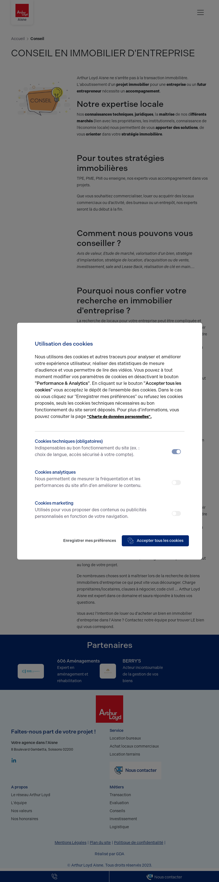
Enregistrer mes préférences (89, 540)
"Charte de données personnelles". (119, 416)
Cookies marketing (91, 510)
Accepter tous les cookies (155, 540)
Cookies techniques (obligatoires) (91, 448)
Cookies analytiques (91, 479)
